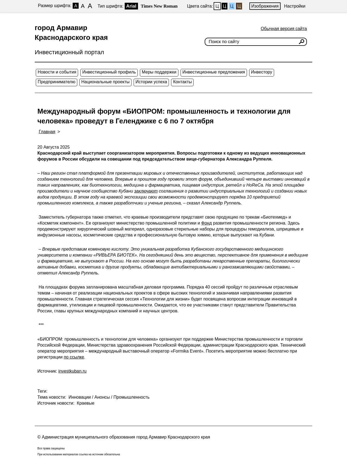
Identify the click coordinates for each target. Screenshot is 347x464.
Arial (131, 6)
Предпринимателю (56, 81)
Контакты (182, 81)
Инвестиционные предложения (213, 72)
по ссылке (74, 357)
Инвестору (261, 72)
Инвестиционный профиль (109, 72)
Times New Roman (159, 6)
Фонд (206, 223)
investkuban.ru (72, 371)
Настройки (294, 6)
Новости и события (57, 72)
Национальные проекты (105, 81)
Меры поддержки (159, 72)
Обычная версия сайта (284, 28)
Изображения (265, 6)
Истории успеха (151, 81)
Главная (47, 131)
